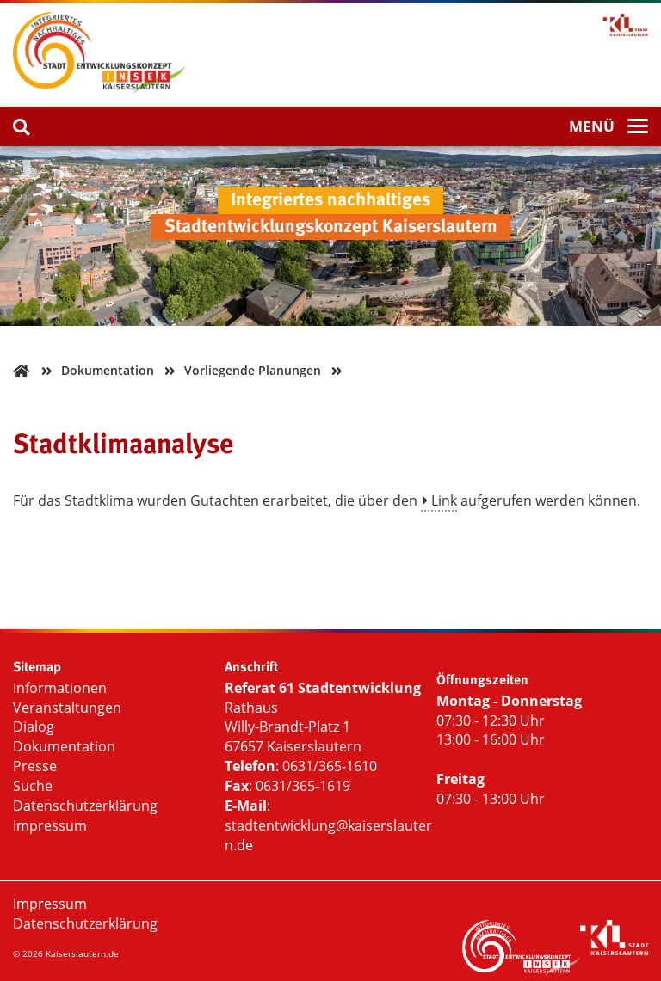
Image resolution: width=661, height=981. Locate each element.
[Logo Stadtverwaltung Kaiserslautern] (614, 950)
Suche (33, 785)
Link (444, 500)
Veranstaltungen (67, 707)
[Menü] (608, 127)
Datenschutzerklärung (85, 805)
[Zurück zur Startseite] (21, 370)
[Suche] (21, 126)
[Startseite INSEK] (99, 88)
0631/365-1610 (329, 766)
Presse (35, 766)
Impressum (50, 825)
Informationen (60, 687)
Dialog (33, 726)
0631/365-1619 (303, 785)
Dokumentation (64, 746)
